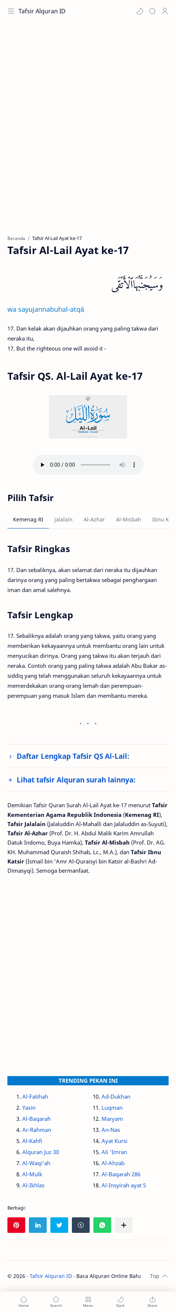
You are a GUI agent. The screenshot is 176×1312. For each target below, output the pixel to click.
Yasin (29, 1107)
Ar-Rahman (36, 1129)
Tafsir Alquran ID (42, 11)
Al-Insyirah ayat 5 (124, 1185)
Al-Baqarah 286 (121, 1174)
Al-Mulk (32, 1174)
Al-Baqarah (36, 1118)
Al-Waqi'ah (36, 1163)
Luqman (112, 1107)
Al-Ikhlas (33, 1185)
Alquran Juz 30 (40, 1152)
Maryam (112, 1118)
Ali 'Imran (114, 1152)
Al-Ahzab (113, 1163)
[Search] (152, 11)
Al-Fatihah (35, 1096)
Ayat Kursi (114, 1140)
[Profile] (164, 11)
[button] (139, 11)
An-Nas (111, 1129)
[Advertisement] (88, 132)
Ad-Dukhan (116, 1096)
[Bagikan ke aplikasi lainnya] (124, 1225)
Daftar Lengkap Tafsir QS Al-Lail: (73, 756)
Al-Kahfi (32, 1140)
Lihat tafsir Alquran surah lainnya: (76, 779)
